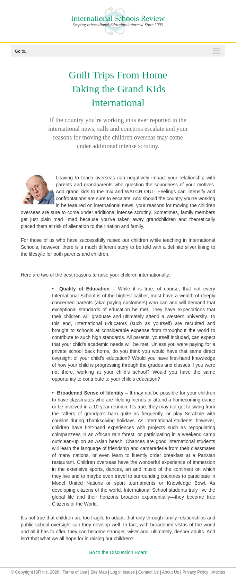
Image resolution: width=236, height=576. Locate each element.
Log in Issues (122, 572)
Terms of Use (75, 572)
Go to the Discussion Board (117, 552)
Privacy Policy (195, 572)
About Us (170, 572)
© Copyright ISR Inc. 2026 (35, 572)
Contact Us (148, 572)
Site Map (98, 572)
